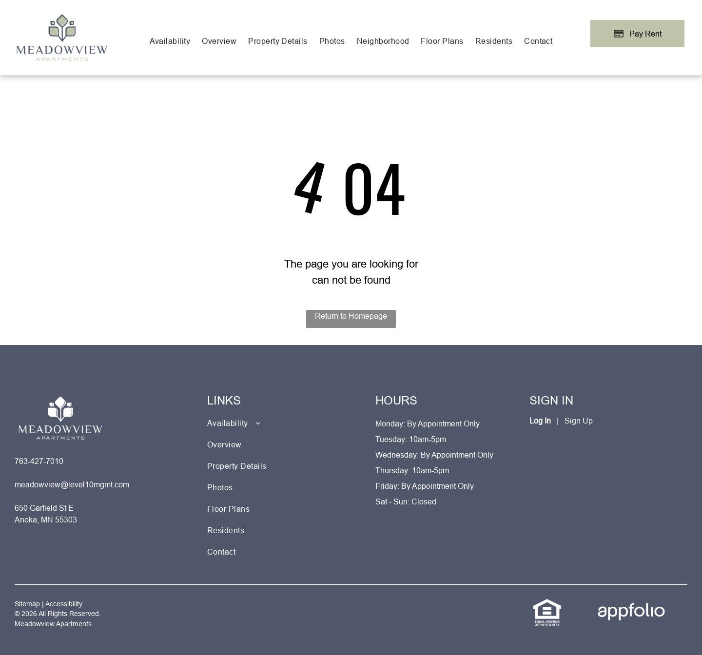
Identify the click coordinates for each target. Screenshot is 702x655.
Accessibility (63, 604)
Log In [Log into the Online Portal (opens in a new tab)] (540, 420)
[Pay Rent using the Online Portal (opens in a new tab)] (637, 33)
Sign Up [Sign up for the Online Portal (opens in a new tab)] (579, 420)
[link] (547, 603)
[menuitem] (170, 41)
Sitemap (27, 604)
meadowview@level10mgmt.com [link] (72, 484)
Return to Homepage (351, 315)
